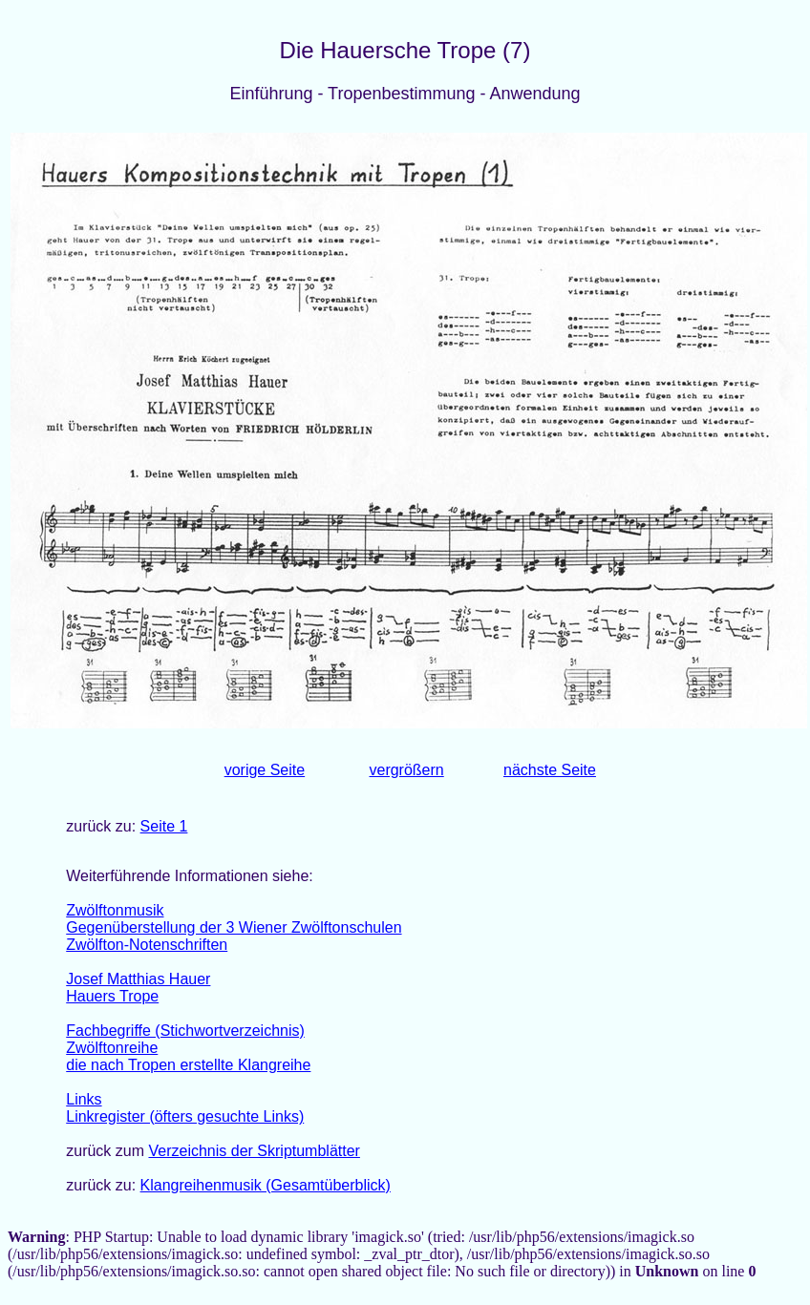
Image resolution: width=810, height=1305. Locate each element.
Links (83, 1099)
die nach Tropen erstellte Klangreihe (188, 1065)
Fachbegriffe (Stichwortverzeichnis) (185, 1030)
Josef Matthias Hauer (138, 979)
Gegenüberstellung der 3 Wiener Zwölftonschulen (233, 927)
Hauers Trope (112, 996)
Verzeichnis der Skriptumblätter (253, 1151)
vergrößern (406, 770)
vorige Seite (265, 770)
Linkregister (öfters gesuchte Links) (185, 1116)
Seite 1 (164, 826)
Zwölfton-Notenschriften (146, 945)
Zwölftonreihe (112, 1048)
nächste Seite (549, 770)
